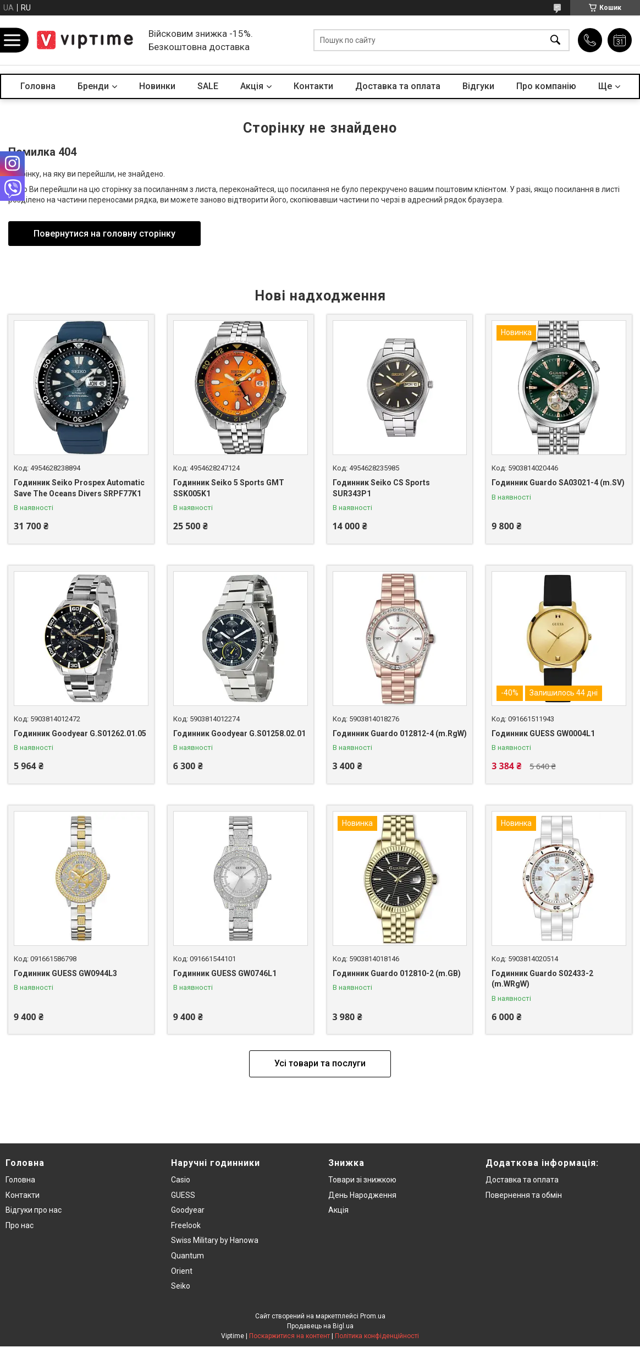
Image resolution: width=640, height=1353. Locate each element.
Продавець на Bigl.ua (320, 1326)
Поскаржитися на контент (289, 1336)
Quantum (187, 1255)
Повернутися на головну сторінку (104, 233)
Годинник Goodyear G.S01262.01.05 (80, 733)
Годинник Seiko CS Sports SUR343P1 (381, 488)
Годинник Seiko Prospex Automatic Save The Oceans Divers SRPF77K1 (79, 488)
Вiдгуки (478, 86)
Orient (181, 1271)
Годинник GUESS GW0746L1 (225, 973)
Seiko (180, 1285)
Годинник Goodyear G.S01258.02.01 (239, 733)
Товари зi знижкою (362, 1179)
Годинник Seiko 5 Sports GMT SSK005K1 (228, 488)
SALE (207, 86)
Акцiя (251, 86)
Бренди (93, 86)
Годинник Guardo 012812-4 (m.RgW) (400, 733)
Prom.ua (372, 1316)
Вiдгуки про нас (33, 1210)
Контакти (313, 86)
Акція (338, 1210)
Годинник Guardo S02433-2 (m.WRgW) (542, 979)
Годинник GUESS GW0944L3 (65, 973)
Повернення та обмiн (523, 1195)
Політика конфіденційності (377, 1336)
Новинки (157, 86)
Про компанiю (546, 86)
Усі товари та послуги (320, 1063)
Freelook (186, 1225)
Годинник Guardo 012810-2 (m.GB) (397, 973)
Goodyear (188, 1210)
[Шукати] (555, 40)
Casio (180, 1179)
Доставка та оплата (397, 86)
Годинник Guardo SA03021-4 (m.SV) (558, 482)
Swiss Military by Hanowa (214, 1240)
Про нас (19, 1225)
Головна (38, 86)
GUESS (183, 1195)
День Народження (362, 1195)
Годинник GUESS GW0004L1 (543, 733)
